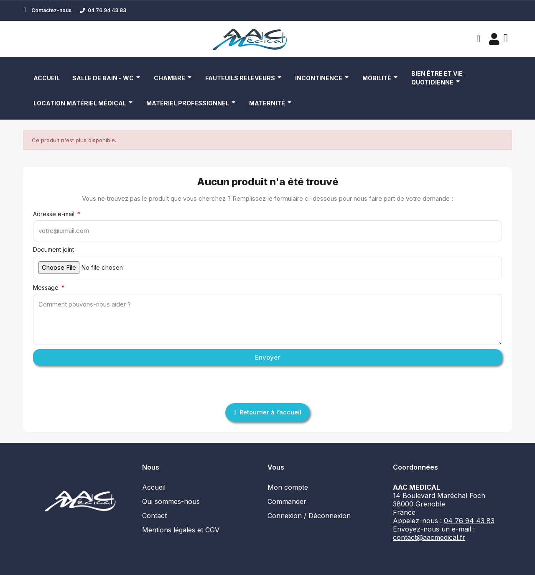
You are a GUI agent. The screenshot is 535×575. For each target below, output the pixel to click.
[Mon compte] (493, 39)
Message (46, 287)
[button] (477, 39)
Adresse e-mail (54, 213)
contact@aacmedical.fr (429, 537)
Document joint (53, 249)
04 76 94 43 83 (469, 520)
